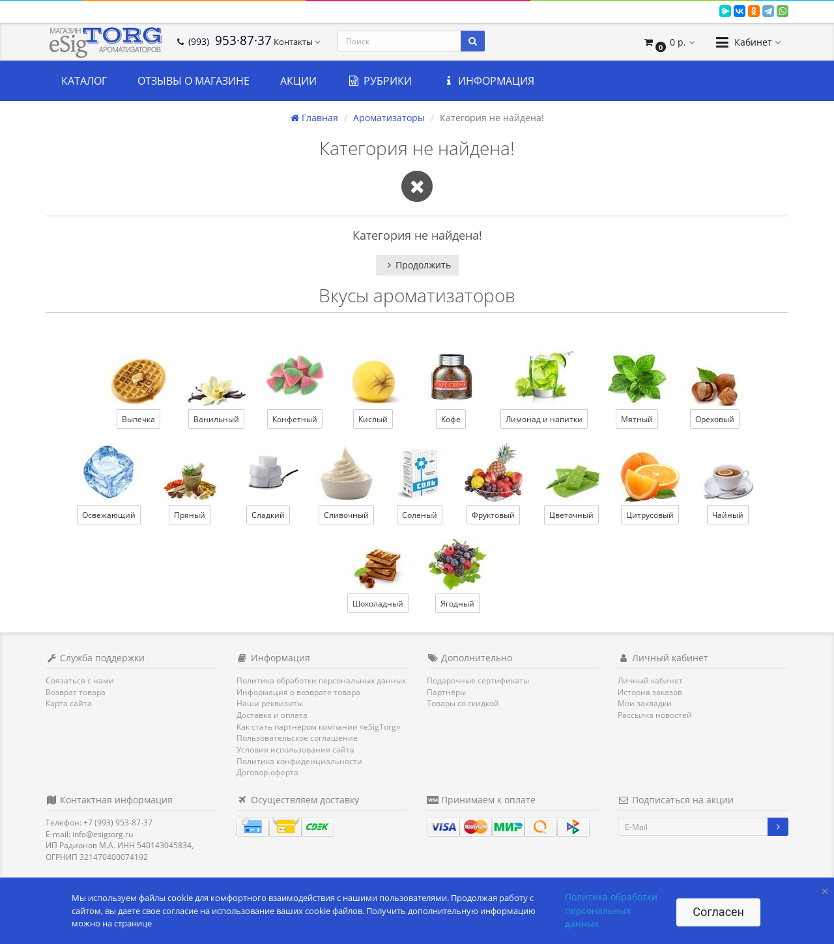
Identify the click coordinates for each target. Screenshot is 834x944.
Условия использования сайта (295, 749)
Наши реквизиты (270, 703)
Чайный (727, 515)
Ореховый (714, 419)
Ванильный (216, 419)
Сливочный (346, 515)
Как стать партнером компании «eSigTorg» (318, 726)
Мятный (637, 419)
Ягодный (457, 603)
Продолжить (417, 265)
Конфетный (294, 419)
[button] (668, 42)
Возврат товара (76, 692)
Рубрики (379, 81)
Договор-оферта (267, 772)
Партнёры (446, 692)
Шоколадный (377, 603)
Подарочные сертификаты (478, 680)
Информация (488, 81)
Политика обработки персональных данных (321, 680)
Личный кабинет (650, 680)
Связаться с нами (80, 680)
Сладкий (268, 515)
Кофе (451, 419)
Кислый (373, 419)
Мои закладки (645, 703)
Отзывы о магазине (193, 81)
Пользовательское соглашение (297, 737)
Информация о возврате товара (298, 692)
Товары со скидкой (463, 703)
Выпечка (138, 419)
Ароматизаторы (389, 117)
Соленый (419, 515)
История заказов (650, 692)
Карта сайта (69, 703)
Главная (314, 117)
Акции (298, 81)
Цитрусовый (650, 515)
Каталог (84, 81)
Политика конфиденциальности (299, 761)
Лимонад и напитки (544, 419)
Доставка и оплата (272, 715)
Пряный (189, 515)
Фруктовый (493, 515)
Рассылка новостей (655, 715)
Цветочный (571, 515)
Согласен (718, 912)
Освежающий (109, 515)
